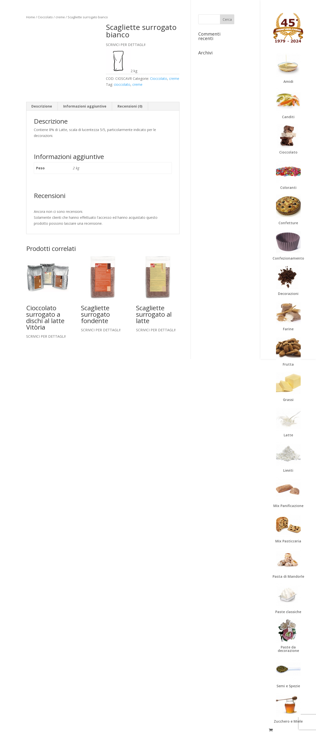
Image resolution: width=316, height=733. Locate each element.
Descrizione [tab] (41, 106)
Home (30, 17)
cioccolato (122, 84)
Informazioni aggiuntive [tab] (84, 106)
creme (60, 17)
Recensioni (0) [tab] (130, 106)
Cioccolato (45, 17)
